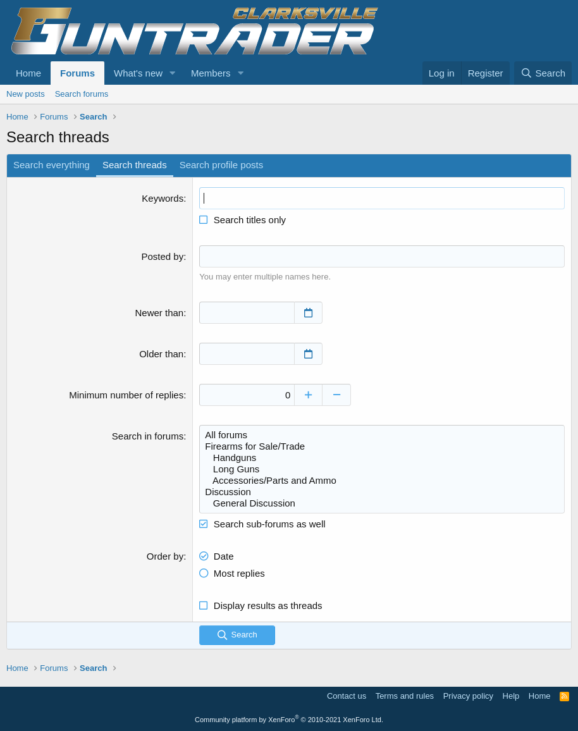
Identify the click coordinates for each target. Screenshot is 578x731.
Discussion (382, 492)
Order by (165, 556)
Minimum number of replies (126, 395)
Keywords (162, 198)
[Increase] (308, 395)
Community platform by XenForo (289, 719)
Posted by (162, 256)
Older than (161, 353)
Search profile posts (222, 164)
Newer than (159, 312)
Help (511, 696)
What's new (138, 73)
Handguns (382, 458)
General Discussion (382, 503)
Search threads (134, 164)
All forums (382, 435)
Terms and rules (405, 696)
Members (211, 73)
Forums (77, 73)
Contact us (346, 696)
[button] (172, 73)
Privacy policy (468, 696)
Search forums (82, 94)
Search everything (51, 164)
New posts (25, 94)
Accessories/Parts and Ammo (382, 480)
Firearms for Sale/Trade (382, 446)
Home (28, 73)
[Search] (543, 73)
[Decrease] (337, 395)
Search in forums (147, 436)
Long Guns (382, 469)
